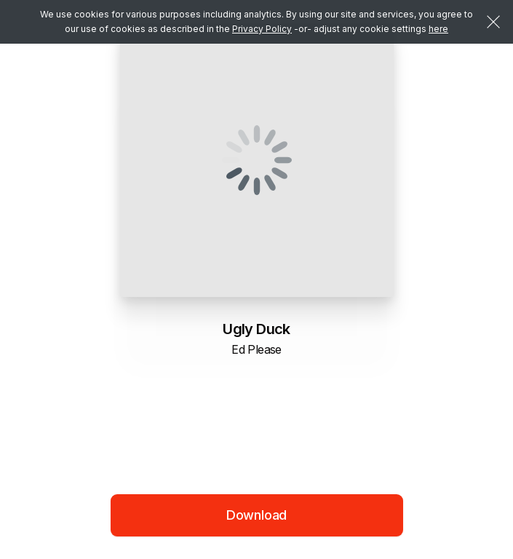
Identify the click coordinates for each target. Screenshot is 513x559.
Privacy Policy (262, 28)
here (438, 28)
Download (256, 515)
